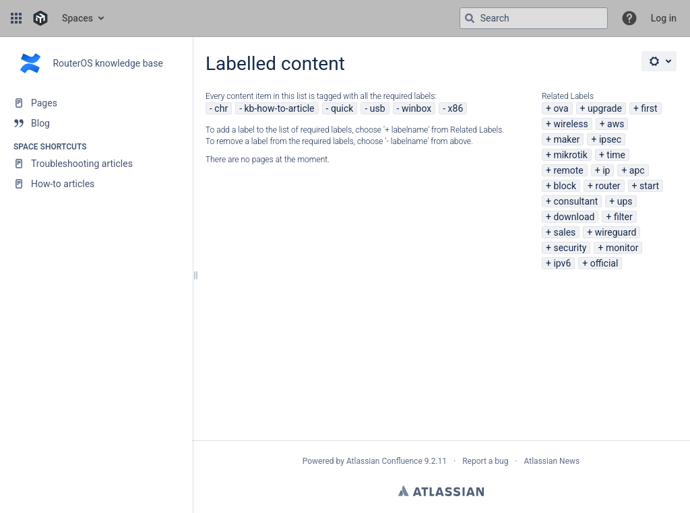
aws (615, 123)
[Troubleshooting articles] (96, 163)
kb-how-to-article (279, 108)
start (649, 185)
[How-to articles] (96, 184)
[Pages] (96, 103)
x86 (456, 108)
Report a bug (485, 461)
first (649, 108)
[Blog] (96, 123)
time (615, 154)
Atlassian (441, 491)
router (608, 185)
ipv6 (562, 263)
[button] (16, 18)
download (573, 216)
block (564, 185)
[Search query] (534, 18)
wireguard (616, 232)
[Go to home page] (40, 18)
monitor (622, 247)
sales (564, 232)
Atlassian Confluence (384, 461)
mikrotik (570, 154)
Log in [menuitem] (664, 18)
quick (342, 108)
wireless (570, 123)
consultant (575, 201)
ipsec (610, 139)
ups (625, 201)
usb (377, 108)
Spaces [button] (77, 18)
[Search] (469, 18)
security (569, 247)
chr (221, 108)
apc (637, 170)
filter (623, 216)
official (604, 263)
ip (606, 170)
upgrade (605, 108)
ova (560, 108)
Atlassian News (552, 461)
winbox (416, 108)
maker (566, 139)
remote (568, 170)
